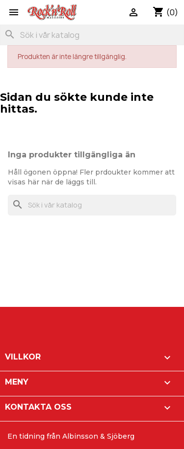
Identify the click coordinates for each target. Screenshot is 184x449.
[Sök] (92, 35)
